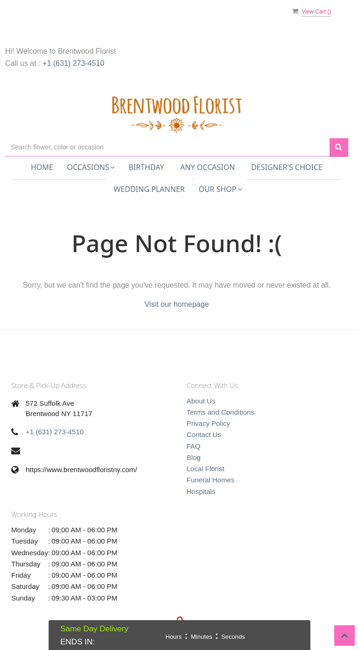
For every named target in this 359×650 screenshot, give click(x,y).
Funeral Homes (211, 480)
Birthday (146, 167)
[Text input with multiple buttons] (167, 147)
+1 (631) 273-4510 (73, 63)
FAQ (194, 446)
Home (42, 167)
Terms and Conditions (220, 412)
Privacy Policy (208, 423)
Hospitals (201, 491)
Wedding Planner (149, 189)
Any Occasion (207, 167)
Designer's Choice (287, 167)
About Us (201, 401)
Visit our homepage (176, 304)
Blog (194, 457)
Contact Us (204, 434)
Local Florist (205, 469)
